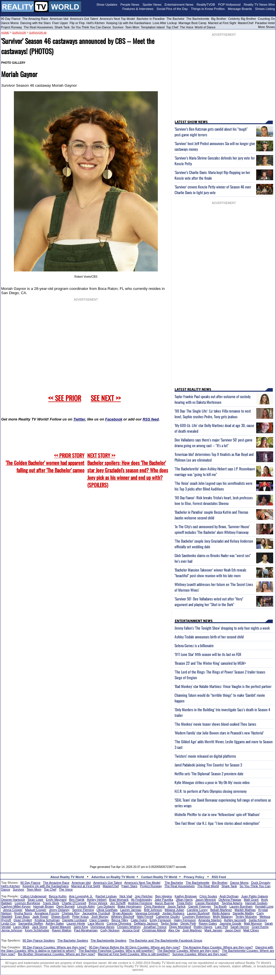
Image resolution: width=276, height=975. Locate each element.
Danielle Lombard (74, 920)
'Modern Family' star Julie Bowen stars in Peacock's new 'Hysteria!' (219, 733)
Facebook (113, 419)
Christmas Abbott (154, 930)
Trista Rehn (184, 903)
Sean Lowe (35, 899)
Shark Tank (62, 27)
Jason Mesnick (205, 899)
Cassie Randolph (207, 903)
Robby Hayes (203, 927)
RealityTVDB (206, 4)
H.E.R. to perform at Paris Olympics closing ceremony (211, 791)
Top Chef (172, 27)
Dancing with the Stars (35, 23)
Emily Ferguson (160, 920)
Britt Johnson (153, 910)
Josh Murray (100, 916)
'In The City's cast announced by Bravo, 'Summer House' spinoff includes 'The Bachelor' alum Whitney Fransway (212, 529)
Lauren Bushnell (198, 913)
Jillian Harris (184, 899)
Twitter (79, 419)
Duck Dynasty (260, 882)
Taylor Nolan (169, 923)
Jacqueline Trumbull (96, 913)
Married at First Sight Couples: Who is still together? (134, 954)
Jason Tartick (176, 906)
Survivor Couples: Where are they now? (199, 954)
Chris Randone (154, 906)
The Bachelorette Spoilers (109, 940)
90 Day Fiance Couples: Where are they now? (54, 947)
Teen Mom (132, 27)
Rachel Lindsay (106, 896)
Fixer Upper (60, 23)
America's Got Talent (84, 18)
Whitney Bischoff (122, 916)
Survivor (118, 27)
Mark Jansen (213, 930)
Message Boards (240, 8)
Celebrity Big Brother (242, 18)
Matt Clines (251, 930)
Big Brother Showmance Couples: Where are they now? (56, 954)
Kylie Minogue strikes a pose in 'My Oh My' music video (212, 782)
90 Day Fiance (10, 18)
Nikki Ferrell (145, 916)
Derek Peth (188, 923)
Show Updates (106, 4)
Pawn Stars (129, 886)
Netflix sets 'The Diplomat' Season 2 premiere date (209, 773)
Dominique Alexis (102, 927)
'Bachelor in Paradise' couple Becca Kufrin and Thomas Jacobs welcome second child (211, 515)
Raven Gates (208, 923)
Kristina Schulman (47, 920)
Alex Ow (174, 930)
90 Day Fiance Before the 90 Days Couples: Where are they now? (134, 947)
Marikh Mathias (245, 910)
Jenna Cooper (12, 910)
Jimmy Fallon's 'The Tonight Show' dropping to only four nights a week (222, 628)
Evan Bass (22, 916)
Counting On (266, 18)
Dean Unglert (23, 920)
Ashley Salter (55, 923)
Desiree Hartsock (13, 899)
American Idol (59, 18)
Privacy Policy (194, 877)
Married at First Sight (222, 23)
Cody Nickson (110, 930)
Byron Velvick (98, 903)
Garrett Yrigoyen (199, 906)
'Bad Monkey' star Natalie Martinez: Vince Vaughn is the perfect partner (223, 686)
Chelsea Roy (71, 913)
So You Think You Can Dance (91, 27)
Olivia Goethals (107, 910)
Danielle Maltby (243, 913)
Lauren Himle (76, 923)
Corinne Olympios (119, 923)
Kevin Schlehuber (37, 930)
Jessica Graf (130, 930)
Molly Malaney (223, 916)
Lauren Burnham (241, 906)
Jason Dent (233, 930)
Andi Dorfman (229, 896)
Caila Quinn (139, 920)
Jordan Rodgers (173, 913)
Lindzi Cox (8, 923)
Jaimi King (81, 927)
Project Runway (11, 27)
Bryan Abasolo (122, 913)
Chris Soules (208, 896)
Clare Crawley (99, 920)
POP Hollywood (229, 4)
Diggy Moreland (180, 927)
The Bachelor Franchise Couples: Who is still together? (116, 950)
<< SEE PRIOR (64, 398)
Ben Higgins (163, 896)
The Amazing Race (35, 18)
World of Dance (205, 27)
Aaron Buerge (164, 903)
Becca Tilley (119, 920)
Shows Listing (265, 8)
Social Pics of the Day (172, 8)
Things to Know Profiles (208, 8)
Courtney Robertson (196, 916)
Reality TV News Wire (259, 4)
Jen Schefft (118, 903)
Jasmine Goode (230, 923)
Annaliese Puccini (47, 913)
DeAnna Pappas (229, 899)
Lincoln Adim (86, 906)
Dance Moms (10, 23)
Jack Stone (39, 927)
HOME (5, 32)
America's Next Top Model (117, 18)
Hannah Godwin (256, 903)
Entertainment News (179, 4)
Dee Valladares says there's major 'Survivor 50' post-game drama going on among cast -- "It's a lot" (213, 442)
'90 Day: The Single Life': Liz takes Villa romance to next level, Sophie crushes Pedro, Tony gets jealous (213, 413)
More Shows (266, 27)
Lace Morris (96, 923)
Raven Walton (61, 930)
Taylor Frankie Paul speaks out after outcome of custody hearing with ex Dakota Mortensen (212, 399)
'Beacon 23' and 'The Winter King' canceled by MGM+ (210, 663)
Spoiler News (152, 4)
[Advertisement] (138, 844)
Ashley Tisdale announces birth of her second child (209, 637)
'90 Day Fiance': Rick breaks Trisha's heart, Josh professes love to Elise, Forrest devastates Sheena (214, 500)
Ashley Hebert (97, 899)
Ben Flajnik (76, 899)
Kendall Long (264, 906)
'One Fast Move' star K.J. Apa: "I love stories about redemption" (217, 823)
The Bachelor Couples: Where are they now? (188, 950)
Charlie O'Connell (74, 903)
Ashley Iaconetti (235, 920)
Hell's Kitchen (95, 23)
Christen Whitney (129, 927)
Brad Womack (119, 899)
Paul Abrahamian (86, 930)
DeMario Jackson (146, 923)
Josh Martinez (192, 930)
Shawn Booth (60, 916)
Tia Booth (220, 906)
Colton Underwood (33, 896)
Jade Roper (40, 916)
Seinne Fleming (83, 910)
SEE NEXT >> (106, 398)
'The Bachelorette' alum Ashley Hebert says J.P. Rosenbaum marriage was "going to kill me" (215, 471)
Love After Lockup (165, 23)
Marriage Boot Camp (192, 23)
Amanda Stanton (210, 920)
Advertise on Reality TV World (113, 877)
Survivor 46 (38, 32)
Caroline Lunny (197, 910)
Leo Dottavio (106, 906)
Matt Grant (251, 899)
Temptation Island (153, 27)
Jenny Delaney (59, 910)
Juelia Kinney (258, 920)
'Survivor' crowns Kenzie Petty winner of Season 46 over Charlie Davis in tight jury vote (213, 189)
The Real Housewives (38, 27)
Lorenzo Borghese (27, 903)
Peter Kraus (80, 916)
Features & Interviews (138, 8)
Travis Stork (51, 903)
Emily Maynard (56, 899)
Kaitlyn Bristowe (186, 896)
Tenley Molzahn (246, 916)
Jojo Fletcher (144, 896)
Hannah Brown (43, 906)
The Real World (208, 886)
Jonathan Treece (155, 927)
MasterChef (245, 23)
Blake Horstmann (129, 906)
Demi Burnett (65, 906)
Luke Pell (221, 927)
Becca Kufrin (58, 896)
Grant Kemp (260, 927)
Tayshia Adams (232, 903)
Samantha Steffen (30, 923)
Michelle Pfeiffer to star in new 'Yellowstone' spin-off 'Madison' (217, 814)
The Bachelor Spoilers (72, 940)
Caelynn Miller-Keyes (16, 906)
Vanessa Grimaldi (147, 913)
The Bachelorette (197, 18)
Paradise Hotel (265, 23)
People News (129, 4)
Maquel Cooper (35, 910)
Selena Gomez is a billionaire (194, 645)
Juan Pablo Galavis (254, 896)
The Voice (187, 27)
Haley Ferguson (185, 920)
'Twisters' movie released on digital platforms (205, 756)
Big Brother (218, 18)
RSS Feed (219, 877)
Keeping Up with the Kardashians (128, 23)
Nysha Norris (23, 913)
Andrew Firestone (140, 903)
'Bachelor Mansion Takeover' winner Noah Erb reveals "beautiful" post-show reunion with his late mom (210, 572)
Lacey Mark (21, 927)
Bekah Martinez (221, 910)
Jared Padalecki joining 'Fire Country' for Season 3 (208, 765)
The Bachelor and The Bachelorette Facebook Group (165, 940)
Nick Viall (125, 896)
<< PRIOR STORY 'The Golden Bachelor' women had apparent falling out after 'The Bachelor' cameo (45, 463)
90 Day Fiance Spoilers (39, 940)
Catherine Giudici (168, 916)
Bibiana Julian (174, 910)
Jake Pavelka (164, 899)
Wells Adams (221, 913)
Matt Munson (253, 923)
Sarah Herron (239, 927)
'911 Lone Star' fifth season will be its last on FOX (208, 654)
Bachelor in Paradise (151, 18)
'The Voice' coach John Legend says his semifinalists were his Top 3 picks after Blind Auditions (213, 486)
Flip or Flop (77, 23)
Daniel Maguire (60, 927)
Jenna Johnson (11, 930)
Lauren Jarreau (130, 910)
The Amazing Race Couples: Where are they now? (218, 947)
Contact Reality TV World (159, 877)
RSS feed (151, 419)
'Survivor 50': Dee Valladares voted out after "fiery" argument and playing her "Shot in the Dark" (209, 601)
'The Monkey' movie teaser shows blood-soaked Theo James (215, 724)
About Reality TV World (67, 877)
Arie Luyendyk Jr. (81, 896)
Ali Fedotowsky (141, 899)
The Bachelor (175, 18)
